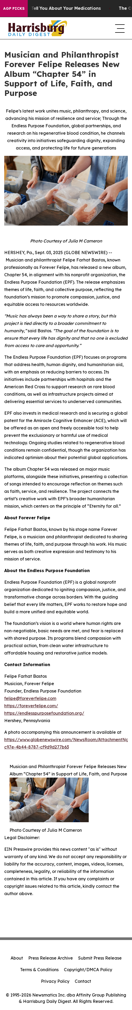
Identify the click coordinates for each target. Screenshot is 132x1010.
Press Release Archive (50, 958)
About (17, 958)
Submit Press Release (100, 958)
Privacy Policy (55, 981)
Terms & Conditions (39, 969)
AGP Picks (14, 8)
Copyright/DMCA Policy (88, 969)
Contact (83, 981)
